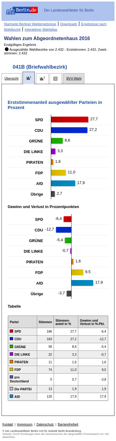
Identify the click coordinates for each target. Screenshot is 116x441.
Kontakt (7, 424)
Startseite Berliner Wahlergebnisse (30, 24)
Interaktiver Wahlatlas (41, 29)
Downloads (68, 24)
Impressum (25, 424)
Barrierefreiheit (68, 424)
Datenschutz (45, 424)
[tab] (11, 78)
